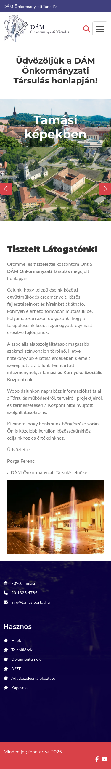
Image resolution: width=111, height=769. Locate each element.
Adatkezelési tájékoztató (33, 678)
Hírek (16, 640)
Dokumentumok (26, 659)
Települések (22, 649)
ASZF (16, 668)
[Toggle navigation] (99, 28)
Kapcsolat (20, 687)
